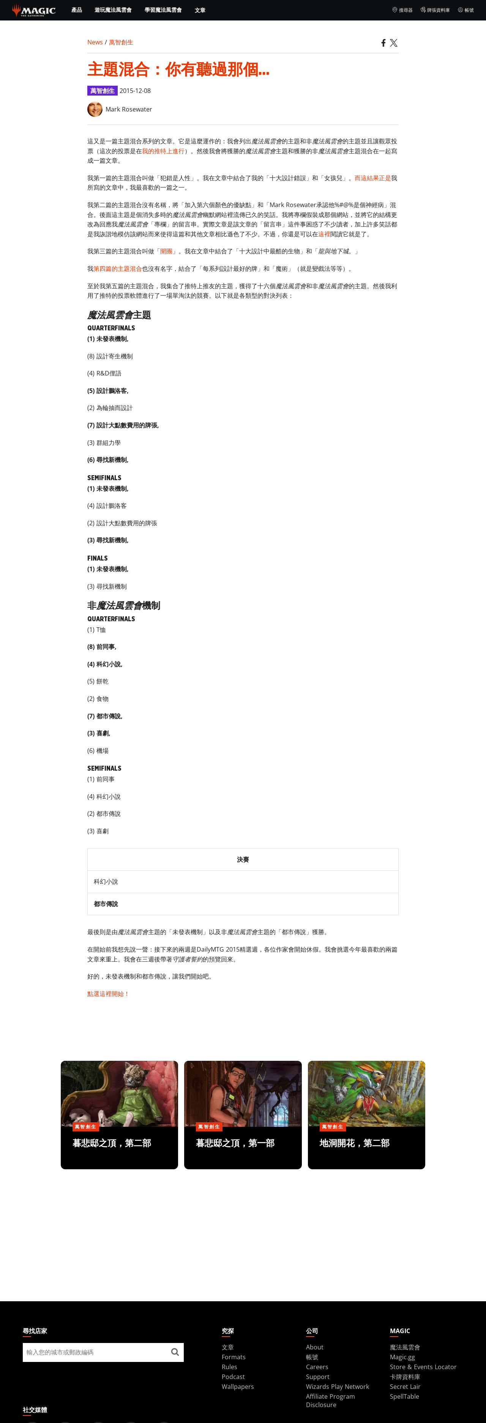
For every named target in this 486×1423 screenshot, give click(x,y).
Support (318, 1377)
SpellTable (404, 1396)
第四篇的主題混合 (117, 268)
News (95, 42)
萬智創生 (121, 42)
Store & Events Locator (423, 1367)
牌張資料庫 (435, 10)
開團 (166, 251)
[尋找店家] (175, 1352)
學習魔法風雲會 (163, 10)
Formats (234, 1357)
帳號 (466, 10)
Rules (229, 1367)
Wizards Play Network (337, 1386)
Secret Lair (405, 1386)
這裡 (324, 234)
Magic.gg (402, 1357)
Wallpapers (238, 1386)
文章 (200, 10)
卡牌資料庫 (405, 1377)
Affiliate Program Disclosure (330, 1400)
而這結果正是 (373, 178)
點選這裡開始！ (108, 994)
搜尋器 (402, 10)
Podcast (233, 1377)
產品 (76, 10)
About (314, 1347)
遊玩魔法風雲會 (113, 10)
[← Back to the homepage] (34, 9)
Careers (317, 1367)
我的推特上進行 (163, 151)
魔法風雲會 (405, 1347)
